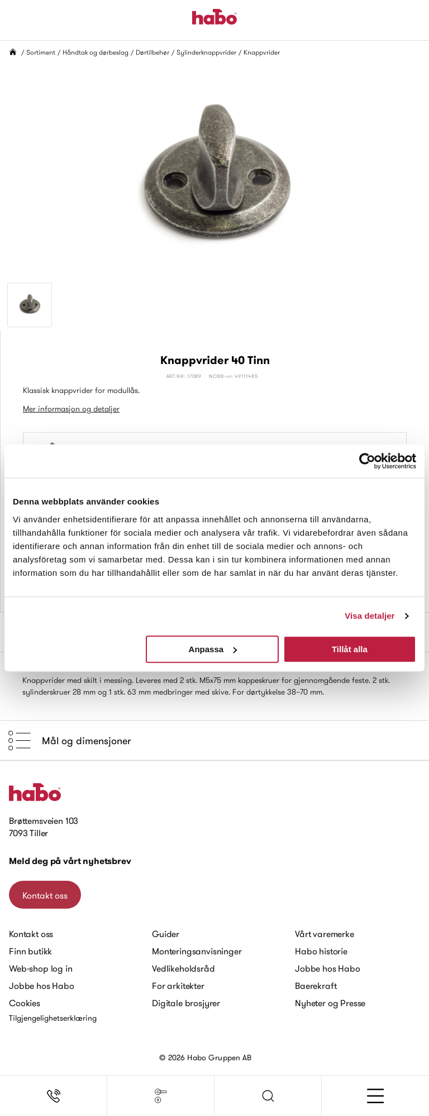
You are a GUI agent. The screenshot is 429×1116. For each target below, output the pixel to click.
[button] (268, 1096)
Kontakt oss (45, 895)
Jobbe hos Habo (41, 985)
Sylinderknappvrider (206, 52)
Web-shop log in (41, 968)
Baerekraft (315, 985)
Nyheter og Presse (330, 1002)
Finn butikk (30, 951)
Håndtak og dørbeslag (95, 52)
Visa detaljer (369, 615)
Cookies (24, 1002)
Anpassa (213, 649)
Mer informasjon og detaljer (71, 409)
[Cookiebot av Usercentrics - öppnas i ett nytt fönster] (367, 461)
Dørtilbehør (152, 52)
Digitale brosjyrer (186, 1002)
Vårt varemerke (324, 933)
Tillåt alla (350, 649)
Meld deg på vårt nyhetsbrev (70, 861)
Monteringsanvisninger (197, 951)
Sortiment (40, 52)
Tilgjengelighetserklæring (53, 1018)
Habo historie (321, 951)
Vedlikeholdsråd (183, 968)
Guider (165, 933)
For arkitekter (178, 985)
